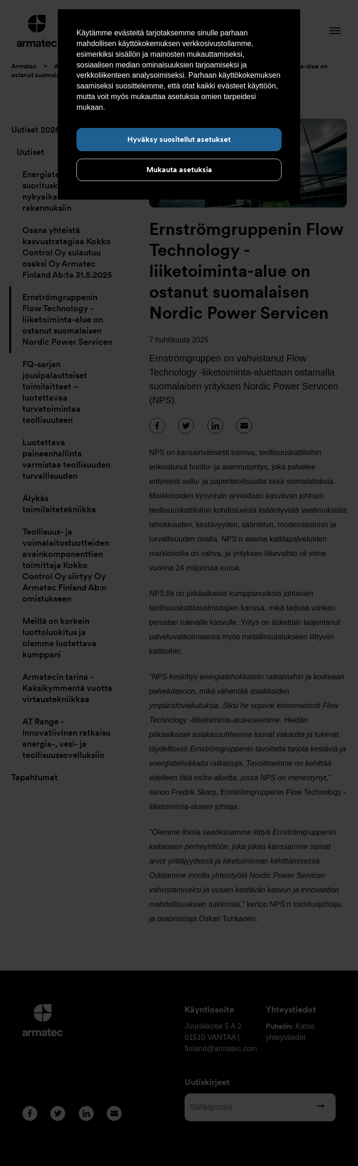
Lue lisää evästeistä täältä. (151, 107)
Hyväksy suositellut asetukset (179, 139)
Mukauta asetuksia (179, 169)
